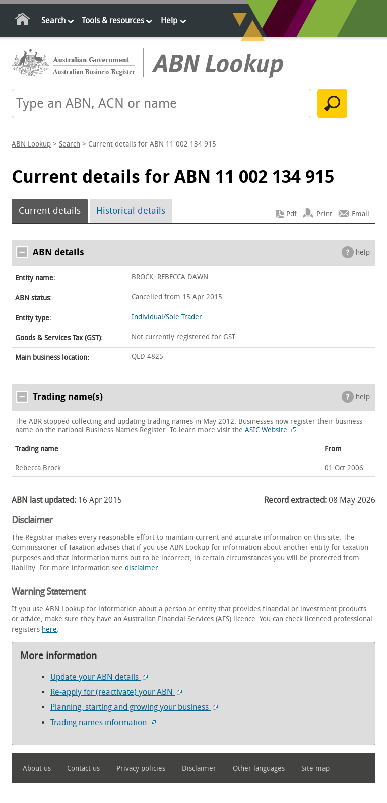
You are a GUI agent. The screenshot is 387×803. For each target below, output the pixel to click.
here (49, 629)
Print (324, 214)
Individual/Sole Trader (167, 317)
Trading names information (103, 722)
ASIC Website (270, 430)
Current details (50, 210)
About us (37, 768)
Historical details (130, 210)
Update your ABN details (99, 677)
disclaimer (141, 568)
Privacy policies (140, 768)
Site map (315, 768)
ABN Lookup (31, 144)
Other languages (259, 768)
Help (169, 20)
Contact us (83, 768)
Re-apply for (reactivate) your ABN (116, 692)
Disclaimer (199, 768)
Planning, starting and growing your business (134, 707)
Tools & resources (113, 20)
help (363, 252)
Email (360, 214)
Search (53, 20)
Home (23, 21)
